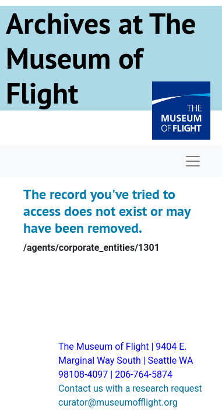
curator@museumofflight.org (118, 402)
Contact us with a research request (130, 388)
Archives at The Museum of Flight (101, 58)
